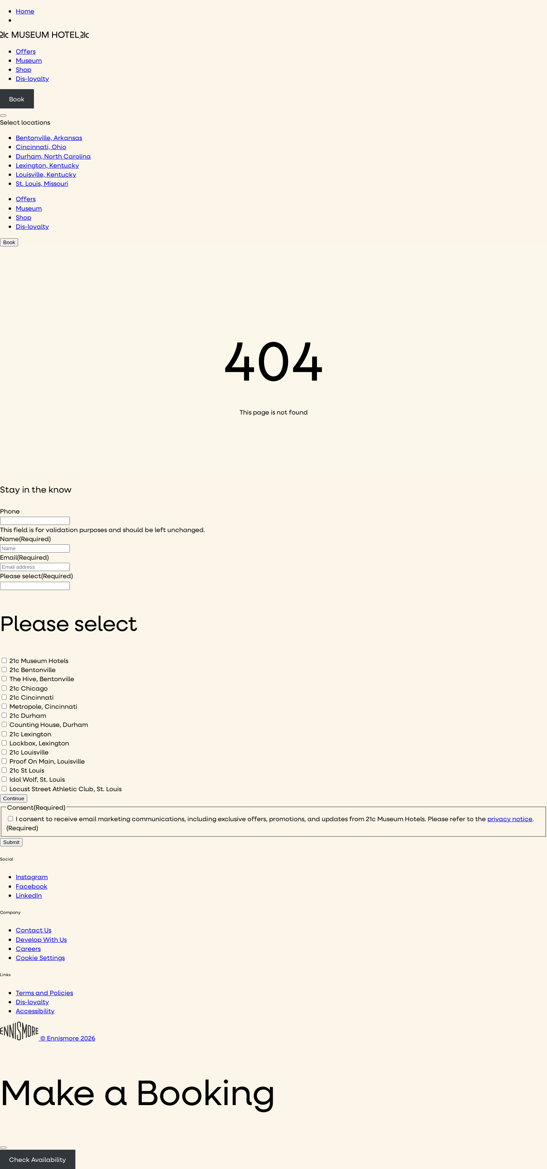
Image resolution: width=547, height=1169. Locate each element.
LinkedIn (29, 895)
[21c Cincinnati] (4, 697)
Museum (29, 60)
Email (24, 557)
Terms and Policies (44, 992)
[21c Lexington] (4, 733)
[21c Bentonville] (4, 669)
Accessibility (35, 1011)
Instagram (32, 876)
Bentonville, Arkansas (49, 137)
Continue (13, 798)
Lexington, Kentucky (47, 165)
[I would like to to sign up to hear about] (35, 586)
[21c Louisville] (4, 751)
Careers (28, 948)
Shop (23, 69)
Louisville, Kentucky (46, 174)
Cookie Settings (40, 957)
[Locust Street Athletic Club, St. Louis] (4, 788)
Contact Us (33, 930)
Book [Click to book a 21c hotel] (16, 99)
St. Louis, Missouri (42, 183)
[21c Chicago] (4, 688)
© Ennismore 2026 (47, 1038)
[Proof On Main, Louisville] (4, 761)
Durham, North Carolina (53, 156)
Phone (10, 511)
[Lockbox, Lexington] (4, 742)
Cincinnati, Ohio (41, 146)
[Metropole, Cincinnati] (4, 706)
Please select (36, 575)
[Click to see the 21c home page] (44, 35)
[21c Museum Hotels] (4, 660)
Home (25, 11)
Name (25, 538)
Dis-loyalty (32, 78)
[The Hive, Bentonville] (4, 678)
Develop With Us (41, 939)
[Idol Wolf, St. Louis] (4, 779)
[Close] (3, 1148)
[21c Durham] (4, 715)
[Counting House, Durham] (4, 724)
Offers (26, 51)
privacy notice (509, 818)
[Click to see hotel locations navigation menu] (3, 115)
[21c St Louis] (4, 770)
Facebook (31, 886)
